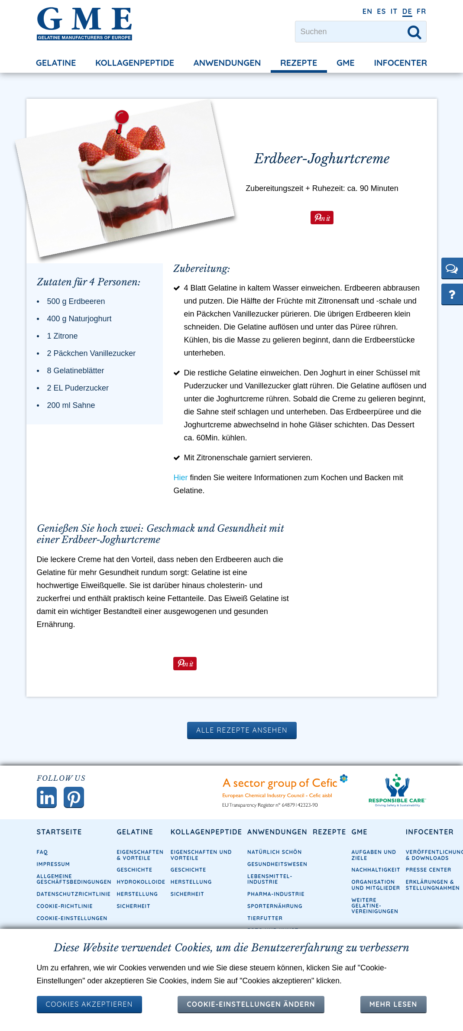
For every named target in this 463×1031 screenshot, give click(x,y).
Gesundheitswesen (277, 887)
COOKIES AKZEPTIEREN (89, 1004)
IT (394, 11)
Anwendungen (227, 62)
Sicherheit (187, 917)
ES (381, 11)
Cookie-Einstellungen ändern (251, 1004)
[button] (452, 268)
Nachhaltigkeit (376, 893)
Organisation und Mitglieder (376, 908)
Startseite (59, 854)
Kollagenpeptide (134, 62)
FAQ (42, 875)
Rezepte (298, 62)
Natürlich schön (274, 875)
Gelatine (56, 62)
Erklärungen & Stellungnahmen (433, 908)
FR (422, 11)
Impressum (53, 887)
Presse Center (429, 893)
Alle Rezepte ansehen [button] (242, 752)
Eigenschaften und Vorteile (201, 878)
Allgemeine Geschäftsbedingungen (74, 902)
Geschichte (134, 893)
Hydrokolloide (141, 905)
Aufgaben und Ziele (374, 878)
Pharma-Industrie (275, 917)
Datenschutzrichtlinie (74, 917)
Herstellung (137, 917)
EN (368, 11)
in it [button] (324, 217)
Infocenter (400, 62)
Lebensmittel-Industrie (269, 902)
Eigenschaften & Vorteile (140, 878)
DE (407, 11)
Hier (180, 499)
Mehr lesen (393, 1004)
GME (346, 62)
